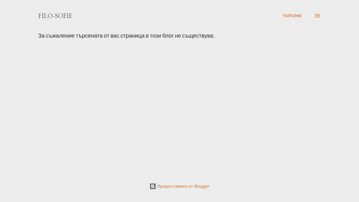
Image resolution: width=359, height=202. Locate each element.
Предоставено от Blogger (179, 186)
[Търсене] (292, 15)
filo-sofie (55, 15)
